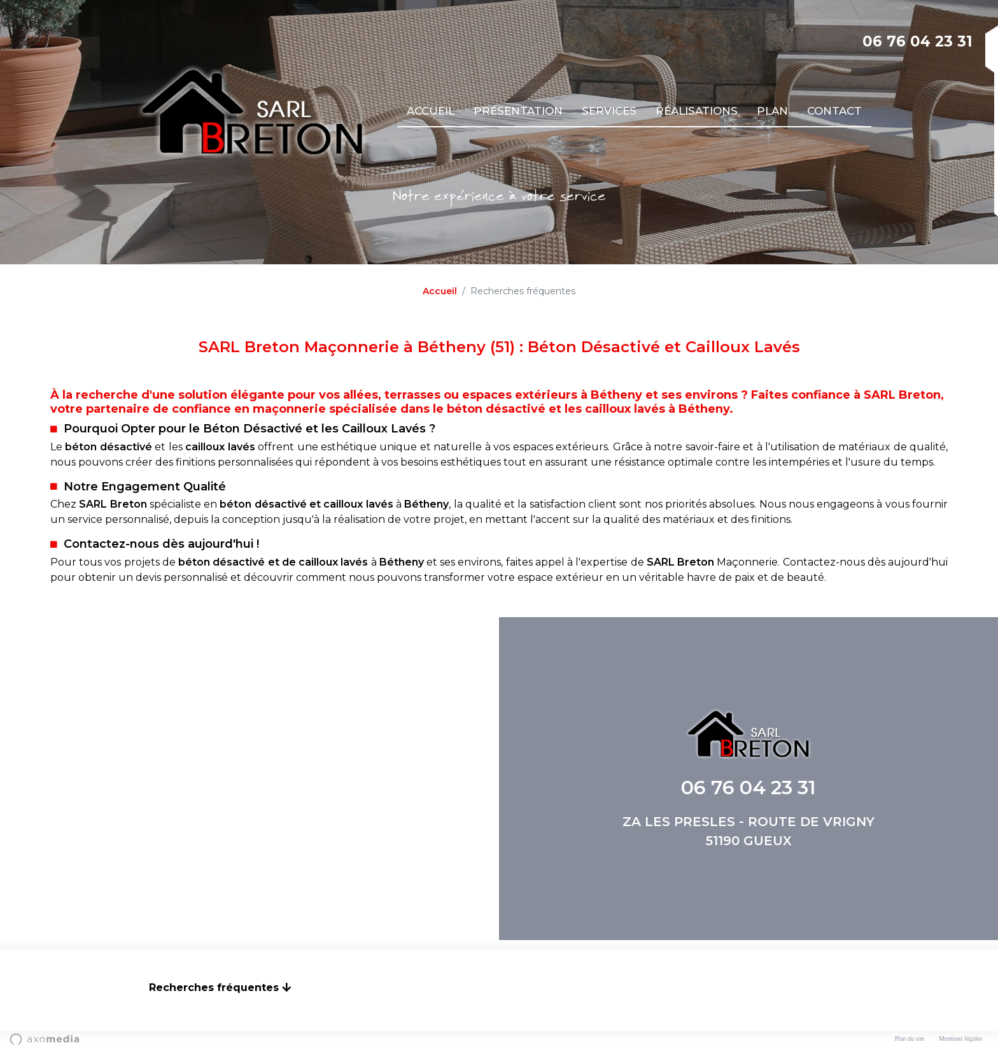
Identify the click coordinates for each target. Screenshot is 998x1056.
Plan (772, 110)
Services (609, 110)
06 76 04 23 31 (917, 41)
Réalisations (697, 110)
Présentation (518, 110)
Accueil (430, 110)
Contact (834, 110)
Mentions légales (960, 1038)
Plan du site (910, 1038)
